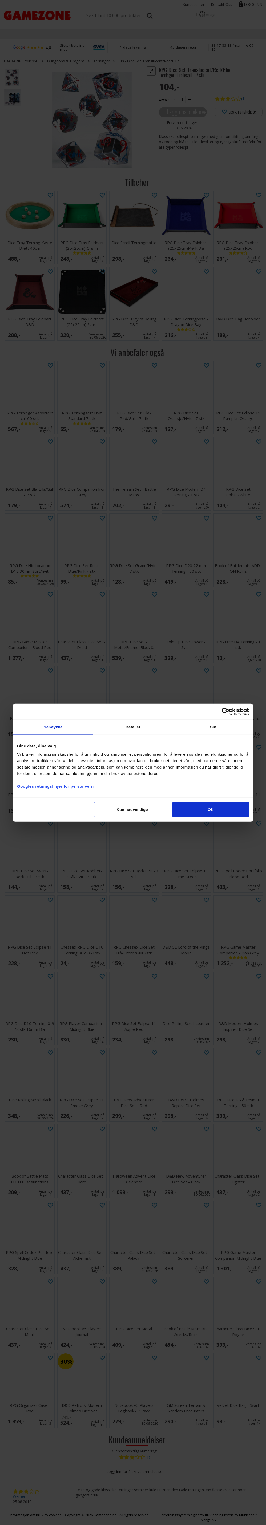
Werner (19, 1496)
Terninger (101, 61)
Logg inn (253, 4)
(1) (243, 98)
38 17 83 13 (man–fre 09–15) (233, 47)
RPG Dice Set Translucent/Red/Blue (149, 61)
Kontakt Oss (221, 4)
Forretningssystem (175, 1514)
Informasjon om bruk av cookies (36, 1514)
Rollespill (30, 61)
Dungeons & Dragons (66, 61)
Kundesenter (193, 4)
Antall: (164, 99)
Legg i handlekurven (187, 111)
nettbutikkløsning (209, 1514)
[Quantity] (182, 99)
